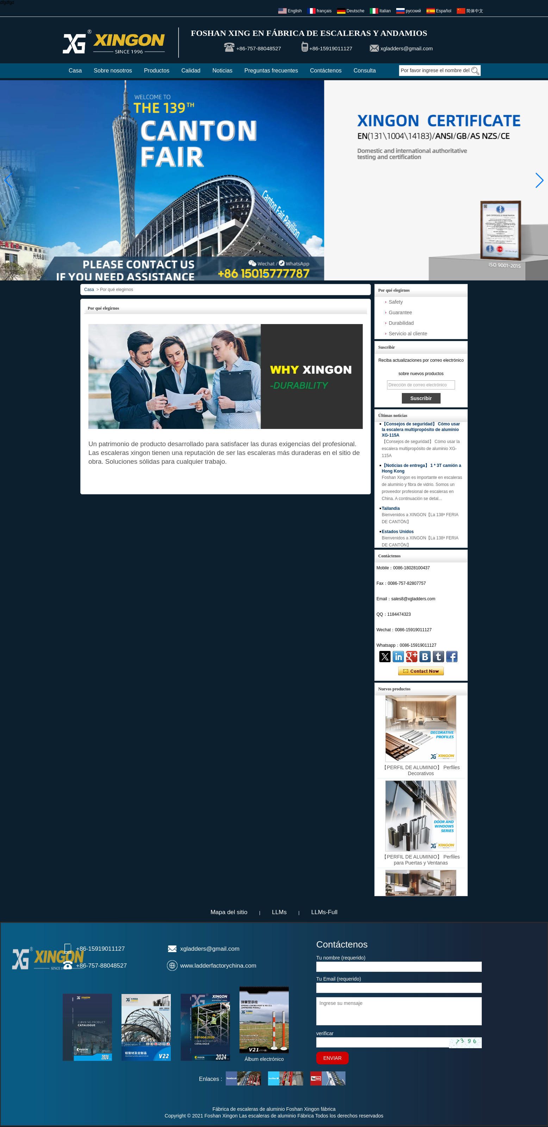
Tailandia (391, 509)
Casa (75, 71)
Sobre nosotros (113, 71)
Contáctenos (326, 71)
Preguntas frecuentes (271, 71)
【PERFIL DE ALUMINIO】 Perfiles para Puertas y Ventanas (421, 861)
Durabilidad (401, 323)
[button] (260, 274)
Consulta (365, 71)
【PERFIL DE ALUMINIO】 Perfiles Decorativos (421, 771)
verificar (325, 1033)
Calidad (190, 71)
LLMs (279, 912)
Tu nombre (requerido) (341, 958)
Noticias (222, 71)
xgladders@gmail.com (406, 48)
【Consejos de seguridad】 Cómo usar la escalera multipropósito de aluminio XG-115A (421, 431)
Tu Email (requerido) (338, 979)
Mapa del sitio (229, 912)
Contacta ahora (421, 671)
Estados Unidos (398, 532)
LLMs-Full (324, 912)
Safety (396, 302)
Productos (156, 71)
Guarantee (400, 312)
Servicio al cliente (408, 333)
